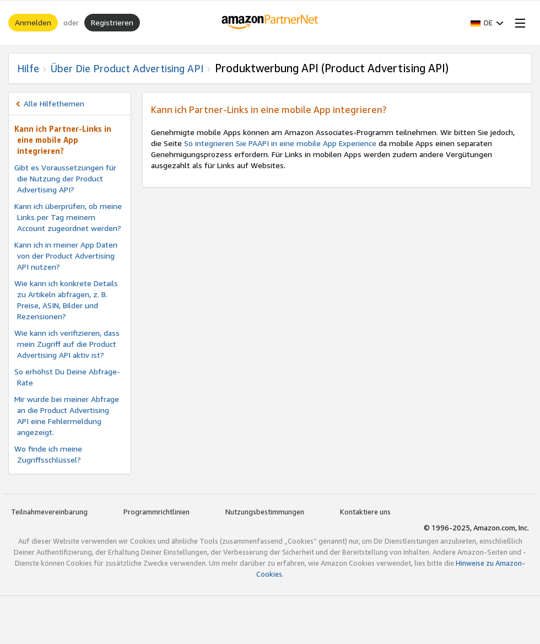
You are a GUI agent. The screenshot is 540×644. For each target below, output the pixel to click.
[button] (487, 22)
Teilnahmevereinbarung (49, 511)
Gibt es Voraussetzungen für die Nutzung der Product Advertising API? (65, 178)
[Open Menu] (518, 22)
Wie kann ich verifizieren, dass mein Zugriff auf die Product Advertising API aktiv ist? (67, 343)
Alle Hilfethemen (54, 103)
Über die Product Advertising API (127, 68)
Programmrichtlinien (156, 511)
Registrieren (112, 22)
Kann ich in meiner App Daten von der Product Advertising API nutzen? (65, 255)
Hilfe (28, 68)
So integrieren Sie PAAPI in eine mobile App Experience (280, 143)
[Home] (270, 22)
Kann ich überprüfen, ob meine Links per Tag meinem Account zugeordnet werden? (68, 217)
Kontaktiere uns (365, 511)
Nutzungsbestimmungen (264, 511)
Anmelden (33, 22)
